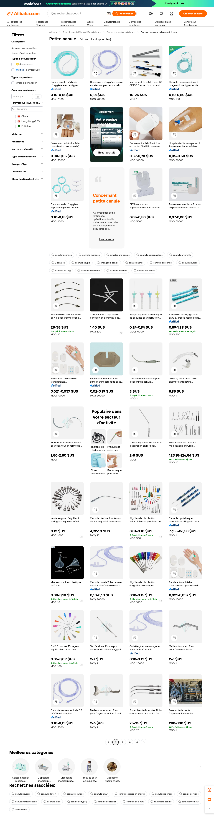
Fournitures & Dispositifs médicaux (82, 32)
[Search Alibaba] (77, 14)
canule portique (189, 793)
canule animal (134, 262)
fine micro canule (161, 801)
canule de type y (77, 801)
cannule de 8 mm (133, 801)
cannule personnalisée (149, 255)
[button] (109, 13)
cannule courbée (116, 270)
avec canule (19, 809)
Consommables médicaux (121, 32)
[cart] (161, 14)
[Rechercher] (124, 13)
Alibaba (53, 32)
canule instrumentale (24, 801)
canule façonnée (62, 255)
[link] (209, 790)
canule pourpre (188, 262)
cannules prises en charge (130, 793)
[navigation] (27, 388)
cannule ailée (52, 801)
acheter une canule (118, 255)
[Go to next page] (144, 742)
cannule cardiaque (88, 270)
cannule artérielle (180, 255)
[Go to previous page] (108, 742)
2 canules (58, 262)
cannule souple (81, 262)
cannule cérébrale (161, 262)
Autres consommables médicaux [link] (159, 32)
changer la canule (108, 262)
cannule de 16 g (61, 270)
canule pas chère (144, 270)
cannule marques (89, 255)
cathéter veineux (188, 801)
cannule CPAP (99, 793)
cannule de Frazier (105, 801)
